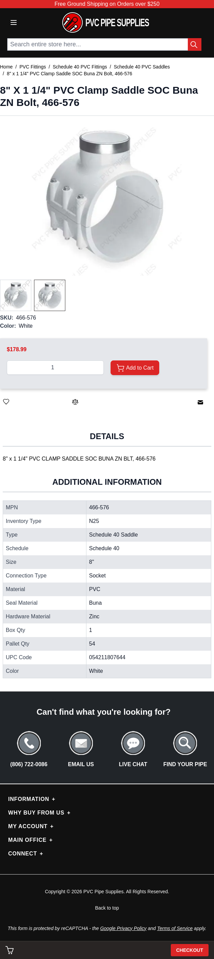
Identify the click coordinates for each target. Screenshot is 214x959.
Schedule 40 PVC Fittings (80, 66)
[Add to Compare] (75, 402)
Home (6, 66)
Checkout (189, 950)
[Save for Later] (6, 402)
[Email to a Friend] (200, 402)
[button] (103, 198)
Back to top (107, 908)
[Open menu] (13, 22)
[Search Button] (194, 44)
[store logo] (105, 22)
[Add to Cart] (135, 367)
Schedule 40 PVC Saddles (142, 66)
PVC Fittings (32, 66)
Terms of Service (175, 928)
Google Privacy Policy (123, 928)
